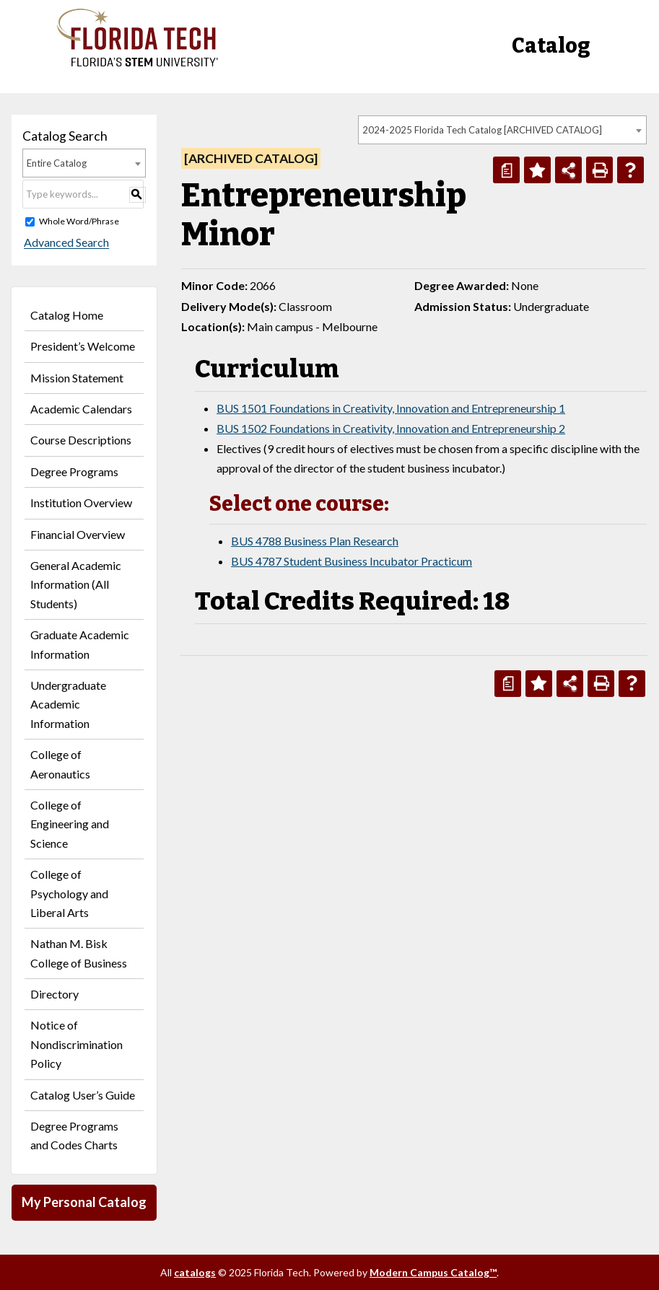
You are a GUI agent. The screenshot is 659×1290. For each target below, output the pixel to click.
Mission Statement (76, 378)
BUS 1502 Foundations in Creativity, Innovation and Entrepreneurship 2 (391, 428)
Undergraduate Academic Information (68, 704)
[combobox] (502, 129)
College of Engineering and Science (69, 824)
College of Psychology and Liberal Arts (69, 893)
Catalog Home (66, 315)
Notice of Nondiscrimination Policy (76, 1044)
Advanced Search (65, 243)
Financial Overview (77, 534)
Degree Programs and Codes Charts (74, 1135)
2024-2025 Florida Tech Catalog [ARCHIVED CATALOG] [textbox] (482, 130)
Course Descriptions (80, 440)
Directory (54, 994)
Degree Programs (74, 471)
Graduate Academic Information (79, 644)
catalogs (195, 1272)
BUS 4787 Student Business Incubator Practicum (351, 561)
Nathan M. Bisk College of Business (78, 952)
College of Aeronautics (60, 763)
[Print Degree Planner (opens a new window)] (506, 170)
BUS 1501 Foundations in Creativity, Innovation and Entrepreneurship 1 (391, 408)
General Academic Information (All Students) (75, 584)
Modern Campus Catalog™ (433, 1272)
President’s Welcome (82, 346)
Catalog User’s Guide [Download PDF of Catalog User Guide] (82, 1095)
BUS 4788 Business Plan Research (314, 541)
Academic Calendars (81, 409)
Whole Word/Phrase (79, 221)
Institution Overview (81, 502)
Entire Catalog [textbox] (57, 163)
